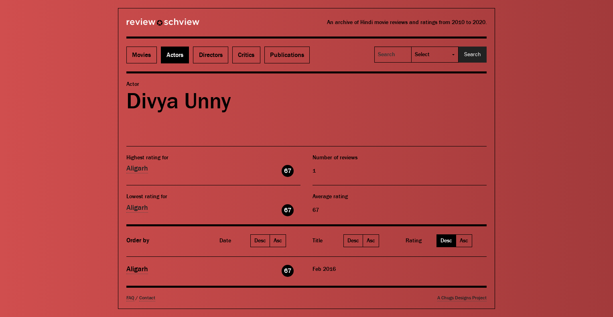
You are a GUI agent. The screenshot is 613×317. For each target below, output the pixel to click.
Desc (260, 240)
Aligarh (137, 168)
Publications (287, 55)
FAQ (130, 298)
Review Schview (149, 25)
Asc (278, 240)
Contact (147, 298)
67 (287, 171)
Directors (211, 55)
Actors (174, 55)
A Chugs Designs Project (462, 298)
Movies (141, 55)
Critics (246, 55)
